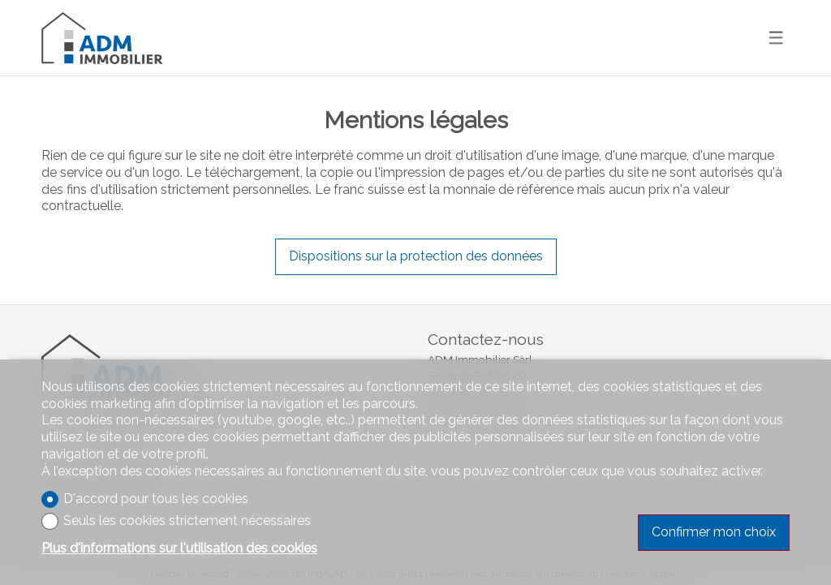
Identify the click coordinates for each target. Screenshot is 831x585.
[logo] (102, 37)
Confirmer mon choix (714, 532)
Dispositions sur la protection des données (416, 256)
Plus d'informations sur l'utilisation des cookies (179, 548)
